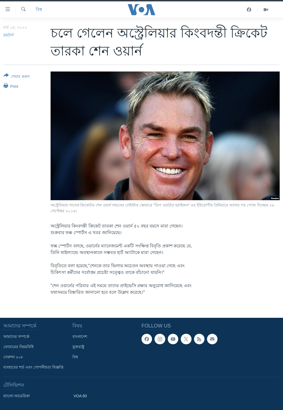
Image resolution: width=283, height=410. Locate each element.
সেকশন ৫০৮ (13, 357)
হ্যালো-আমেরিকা (16, 396)
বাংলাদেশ (79, 336)
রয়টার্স (8, 35)
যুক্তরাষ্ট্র (78, 347)
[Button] (17, 77)
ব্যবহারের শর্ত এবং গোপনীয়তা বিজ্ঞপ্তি (33, 367)
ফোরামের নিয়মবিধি (18, 347)
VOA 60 (80, 396)
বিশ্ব (39, 9)
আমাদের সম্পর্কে (16, 336)
